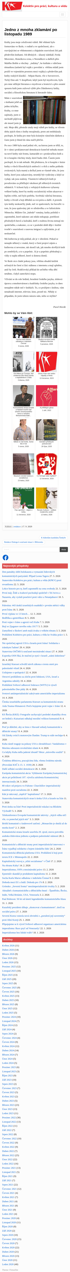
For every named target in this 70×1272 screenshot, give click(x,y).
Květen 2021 (8, 1197)
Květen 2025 (8, 996)
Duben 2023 (8, 1100)
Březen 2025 (8, 1004)
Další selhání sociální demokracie (18, 769)
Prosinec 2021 (9, 1168)
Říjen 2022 (7, 1126)
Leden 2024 (8, 1063)
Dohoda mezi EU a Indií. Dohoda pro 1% (22, 882)
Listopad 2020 (9, 1222)
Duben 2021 (8, 1201)
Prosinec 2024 (9, 1017)
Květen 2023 (8, 1096)
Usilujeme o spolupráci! (13, 672)
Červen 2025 (8, 991)
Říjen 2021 (7, 1176)
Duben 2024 (8, 1050)
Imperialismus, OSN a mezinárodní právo (22, 869)
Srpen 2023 (7, 1084)
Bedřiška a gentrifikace (13, 618)
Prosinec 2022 (9, 1117)
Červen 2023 (8, 1092)
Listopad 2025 (9, 970)
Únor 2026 (7, 958)
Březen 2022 (8, 1155)
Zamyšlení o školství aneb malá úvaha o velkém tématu (29, 630)
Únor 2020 (7, 1260)
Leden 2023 (8, 1113)
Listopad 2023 (9, 1071)
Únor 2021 (7, 1209)
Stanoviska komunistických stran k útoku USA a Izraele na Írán (32, 798)
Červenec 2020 (9, 1239)
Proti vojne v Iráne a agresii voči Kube (20, 622)
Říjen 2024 (7, 1025)
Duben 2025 (8, 1000)
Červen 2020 (8, 1243)
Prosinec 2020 (9, 1218)
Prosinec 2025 (9, 966)
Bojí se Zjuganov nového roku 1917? (20, 626)
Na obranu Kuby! (10, 865)
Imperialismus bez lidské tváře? (17, 932)
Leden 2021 (8, 1214)
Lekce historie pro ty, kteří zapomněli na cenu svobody (28, 588)
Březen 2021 (8, 1205)
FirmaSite (13, 1270)
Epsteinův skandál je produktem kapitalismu (23, 873)
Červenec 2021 (9, 1189)
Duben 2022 (8, 1151)
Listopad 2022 (9, 1121)
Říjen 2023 (7, 1075)
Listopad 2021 (9, 1172)
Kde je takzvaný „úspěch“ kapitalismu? (21, 794)
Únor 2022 (7, 1159)
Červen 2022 (8, 1142)
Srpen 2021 (7, 1184)
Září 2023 (7, 1079)
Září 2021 (7, 1180)
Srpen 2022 (7, 1134)
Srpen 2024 (7, 1033)
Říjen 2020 (7, 1226)
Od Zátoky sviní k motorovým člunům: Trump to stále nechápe (32, 735)
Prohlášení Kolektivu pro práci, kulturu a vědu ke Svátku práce (32, 634)
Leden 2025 (8, 1012)
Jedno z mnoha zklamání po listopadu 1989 (30, 31)
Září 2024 (7, 1029)
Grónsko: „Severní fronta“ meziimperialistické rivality (28, 886)
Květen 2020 (8, 1247)
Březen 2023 (8, 1105)
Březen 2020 (8, 1256)
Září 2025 (7, 979)
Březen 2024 (8, 1054)
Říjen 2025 (7, 975)
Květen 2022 (8, 1147)
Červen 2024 (8, 1042)
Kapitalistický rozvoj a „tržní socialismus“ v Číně (26, 861)
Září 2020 (7, 1230)
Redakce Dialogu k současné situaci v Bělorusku (23, 542)
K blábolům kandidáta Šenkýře (53, 538)
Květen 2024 (8, 1046)
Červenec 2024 (9, 1038)
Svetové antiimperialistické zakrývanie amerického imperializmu (33, 693)
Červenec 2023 (9, 1088)
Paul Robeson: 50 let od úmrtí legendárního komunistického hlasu (34, 899)
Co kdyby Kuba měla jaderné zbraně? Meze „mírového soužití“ (32, 752)
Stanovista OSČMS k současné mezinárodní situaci (27, 651)
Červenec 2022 (9, 1138)
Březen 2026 (8, 954)
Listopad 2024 (9, 1021)
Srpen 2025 (7, 983)
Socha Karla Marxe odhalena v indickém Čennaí (25, 878)
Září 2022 (7, 1130)
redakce (17, 526)
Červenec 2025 (9, 987)
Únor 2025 (7, 1008)
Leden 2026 (8, 962)
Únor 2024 (7, 1058)
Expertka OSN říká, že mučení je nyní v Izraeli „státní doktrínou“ (33, 655)
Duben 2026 (8, 949)
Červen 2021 (8, 1193)
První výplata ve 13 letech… (16, 614)
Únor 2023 (7, 1109)
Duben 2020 (8, 1251)
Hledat (63, 549)
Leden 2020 (8, 1264)
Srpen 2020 (7, 1235)
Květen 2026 (8, 945)
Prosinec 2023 (9, 1067)
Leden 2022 (8, 1163)
